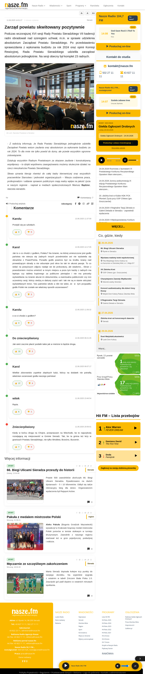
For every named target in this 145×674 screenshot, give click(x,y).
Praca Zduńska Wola (132, 622)
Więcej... (118, 226)
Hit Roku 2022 (106, 630)
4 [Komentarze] (89, 595)
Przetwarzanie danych (61, 672)
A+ (93, 13)
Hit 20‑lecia (105, 639)
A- (82, 13)
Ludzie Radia (59, 617)
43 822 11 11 (19, 637)
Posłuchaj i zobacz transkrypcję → (118, 143)
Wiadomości (55, 6)
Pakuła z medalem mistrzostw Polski (34, 517)
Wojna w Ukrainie (84, 636)
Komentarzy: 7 (85, 198)
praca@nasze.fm (28, 653)
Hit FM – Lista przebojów (117, 416)
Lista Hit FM (106, 617)
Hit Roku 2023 (106, 626)
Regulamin (45, 672)
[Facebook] (22, 661)
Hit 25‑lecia (105, 636)
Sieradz (81, 620)
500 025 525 (23, 649)
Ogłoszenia (108, 6)
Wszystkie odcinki (118, 148)
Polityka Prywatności (28, 672)
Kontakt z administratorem (113, 672)
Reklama (58, 623)
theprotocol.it (129, 625)
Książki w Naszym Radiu (110, 645)
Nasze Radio (38, 6)
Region (81, 626)
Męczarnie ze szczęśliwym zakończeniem (37, 564)
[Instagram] (26, 661)
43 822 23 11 (14, 630)
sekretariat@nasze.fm (30, 630)
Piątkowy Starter (107, 648)
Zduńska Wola (83, 623)
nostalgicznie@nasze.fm (39, 649)
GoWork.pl (128, 628)
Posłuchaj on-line (118, 46)
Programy (80, 6)
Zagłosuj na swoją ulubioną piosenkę (118, 468)
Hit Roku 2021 (106, 633)
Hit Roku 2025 (106, 620)
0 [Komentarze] (89, 502)
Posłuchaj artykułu (15, 204)
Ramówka (94, 6)
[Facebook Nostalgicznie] (24, 661)
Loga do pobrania (91, 672)
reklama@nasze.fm (34, 637)
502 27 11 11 (32, 624)
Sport (69, 6)
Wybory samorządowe (86, 639)
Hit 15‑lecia (105, 642)
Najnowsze (82, 617)
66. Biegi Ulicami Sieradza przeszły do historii (40, 470)
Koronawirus (83, 633)
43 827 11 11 (21, 624)
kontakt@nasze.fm (120, 66)
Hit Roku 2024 (106, 623)
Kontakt (121, 6)
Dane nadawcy (25, 657)
